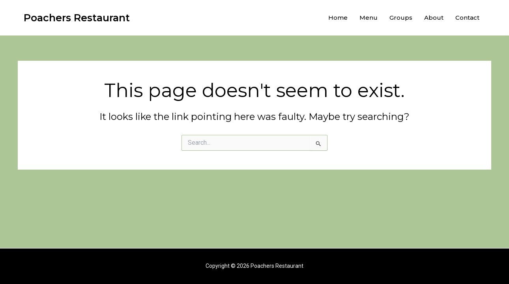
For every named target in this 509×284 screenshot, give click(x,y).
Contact (467, 18)
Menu (368, 18)
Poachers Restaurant (77, 18)
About (434, 18)
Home (338, 18)
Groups (400, 18)
